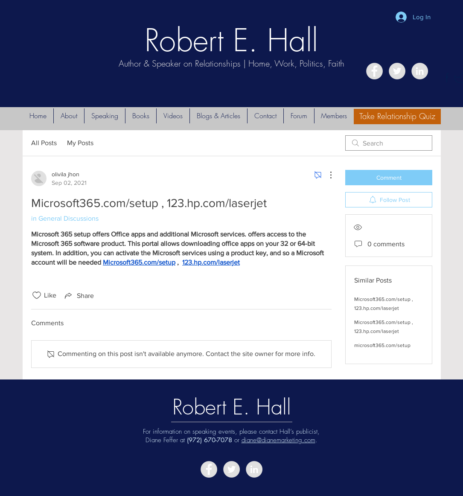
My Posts (80, 142)
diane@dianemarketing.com (278, 440)
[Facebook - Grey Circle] (374, 71)
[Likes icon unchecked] (36, 295)
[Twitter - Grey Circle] (397, 71)
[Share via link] (78, 295)
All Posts (44, 142)
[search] (388, 143)
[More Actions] (326, 175)
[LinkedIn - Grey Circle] (419, 71)
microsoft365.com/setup (382, 345)
